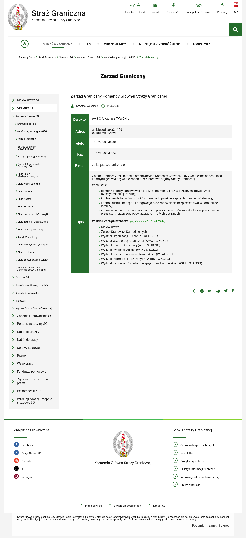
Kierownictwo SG (28, 100)
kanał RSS (159, 505)
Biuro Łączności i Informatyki (33, 214)
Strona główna (27, 57)
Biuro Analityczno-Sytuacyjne (33, 244)
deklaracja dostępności (127, 505)
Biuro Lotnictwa (26, 252)
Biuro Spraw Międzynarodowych (28, 175)
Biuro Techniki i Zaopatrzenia (33, 221)
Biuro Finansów (26, 206)
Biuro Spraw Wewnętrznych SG (33, 285)
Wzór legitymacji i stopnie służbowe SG (34, 401)
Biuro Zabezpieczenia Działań (33, 259)
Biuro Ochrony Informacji (31, 229)
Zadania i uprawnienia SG (34, 316)
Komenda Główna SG (88, 57)
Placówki (21, 300)
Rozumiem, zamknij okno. (210, 525)
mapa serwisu (93, 505)
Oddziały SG (22, 277)
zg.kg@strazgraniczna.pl (108, 164)
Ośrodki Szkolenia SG (27, 293)
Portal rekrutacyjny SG (32, 324)
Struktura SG (66, 57)
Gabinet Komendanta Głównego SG (29, 165)
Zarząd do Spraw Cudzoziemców (27, 147)
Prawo (21, 356)
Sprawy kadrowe (28, 348)
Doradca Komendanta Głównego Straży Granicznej (31, 268)
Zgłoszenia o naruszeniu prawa (33, 381)
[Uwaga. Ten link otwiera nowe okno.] (222, 8)
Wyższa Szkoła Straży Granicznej (34, 308)
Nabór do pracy (27, 340)
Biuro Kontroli (25, 198)
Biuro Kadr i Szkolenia (29, 183)
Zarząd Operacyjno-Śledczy (32, 156)
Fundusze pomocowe (31, 372)
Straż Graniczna (56, 13)
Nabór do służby (28, 332)
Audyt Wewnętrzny (27, 237)
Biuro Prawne (25, 191)
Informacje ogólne (26, 123)
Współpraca (25, 363)
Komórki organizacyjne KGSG (119, 57)
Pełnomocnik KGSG (30, 391)
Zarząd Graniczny (148, 57)
